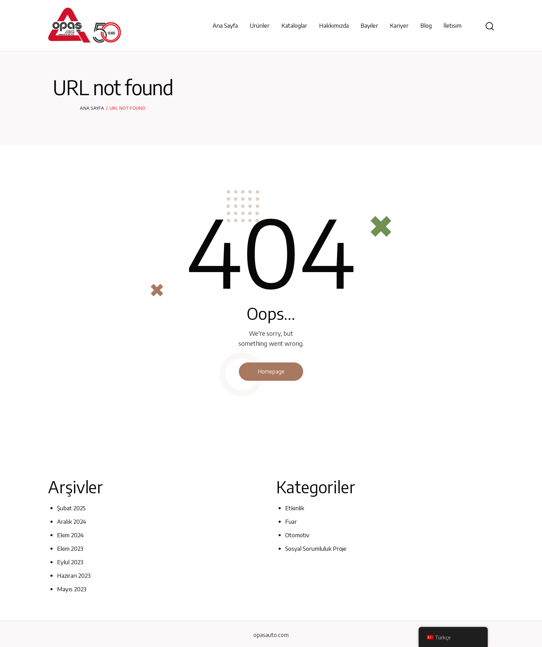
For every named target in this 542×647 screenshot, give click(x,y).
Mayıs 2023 (72, 588)
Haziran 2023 (74, 574)
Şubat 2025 (71, 508)
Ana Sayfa (92, 108)
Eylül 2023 (70, 561)
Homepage (271, 371)
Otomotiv (297, 535)
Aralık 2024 (71, 521)
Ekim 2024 (70, 535)
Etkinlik (294, 508)
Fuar (291, 521)
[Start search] (490, 26)
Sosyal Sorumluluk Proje (315, 548)
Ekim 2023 (70, 548)
